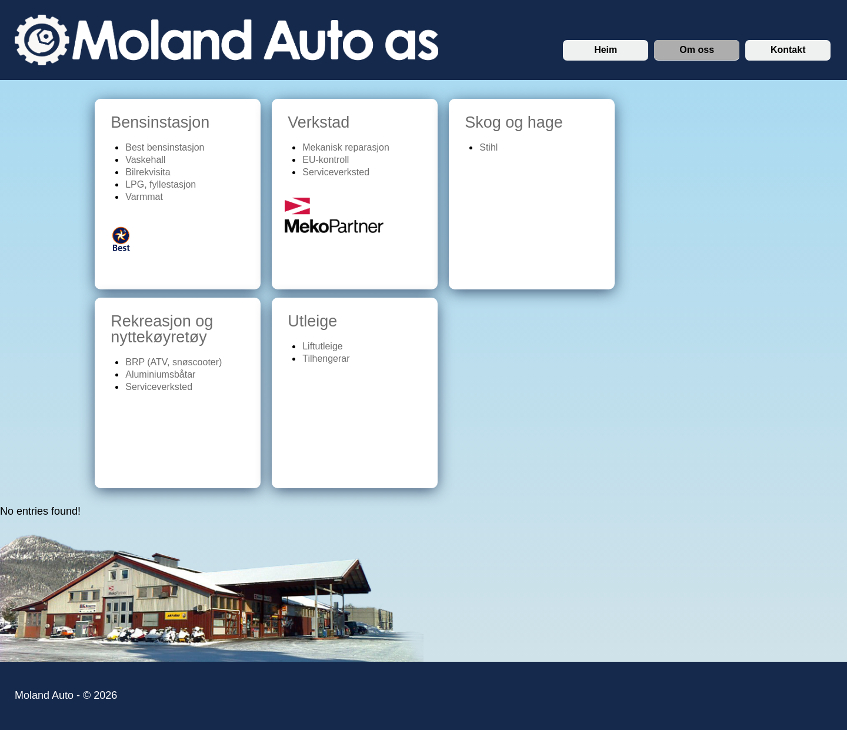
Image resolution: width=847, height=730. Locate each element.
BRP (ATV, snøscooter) (173, 362)
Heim (605, 50)
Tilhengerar (325, 359)
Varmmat (144, 197)
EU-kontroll (325, 160)
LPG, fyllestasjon (160, 184)
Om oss (696, 50)
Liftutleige (322, 346)
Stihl (488, 147)
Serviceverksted (335, 172)
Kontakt (788, 50)
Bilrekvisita (147, 172)
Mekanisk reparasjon (345, 147)
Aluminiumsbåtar (160, 374)
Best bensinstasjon (164, 147)
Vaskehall (145, 160)
